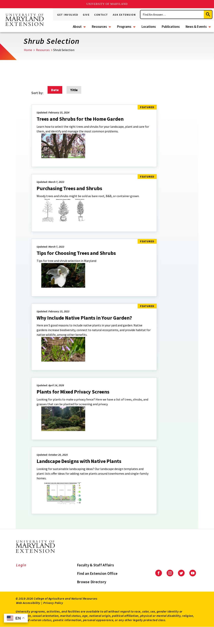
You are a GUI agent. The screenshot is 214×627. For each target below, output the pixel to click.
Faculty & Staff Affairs (95, 565)
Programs (124, 26)
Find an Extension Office (97, 573)
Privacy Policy (53, 603)
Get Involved (67, 14)
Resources (99, 26)
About (77, 26)
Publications (171, 26)
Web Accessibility (28, 603)
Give (86, 14)
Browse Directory (91, 581)
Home (28, 50)
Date (55, 90)
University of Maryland (107, 4)
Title (74, 90)
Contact (101, 14)
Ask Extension (124, 14)
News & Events (196, 26)
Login (21, 565)
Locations (149, 26)
